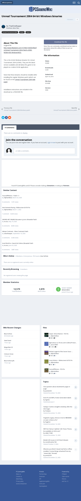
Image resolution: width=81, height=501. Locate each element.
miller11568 (48, 433)
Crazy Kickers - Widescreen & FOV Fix (60, 360)
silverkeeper (8, 233)
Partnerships (43, 474)
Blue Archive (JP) (9, 361)
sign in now (51, 142)
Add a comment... (23, 151)
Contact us (19, 476)
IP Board (64, 474)
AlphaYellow (8, 198)
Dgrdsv (47, 400)
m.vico (6, 221)
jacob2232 (48, 391)
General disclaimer (21, 484)
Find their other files (12, 28)
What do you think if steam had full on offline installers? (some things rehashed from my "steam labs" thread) (57, 451)
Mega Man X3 (8, 347)
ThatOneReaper (15, 26)
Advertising (19, 479)
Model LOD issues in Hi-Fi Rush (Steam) (55, 440)
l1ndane (48, 411)
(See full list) (44, 256)
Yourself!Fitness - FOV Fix (57, 369)
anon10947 (54, 345)
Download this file (60, 42)
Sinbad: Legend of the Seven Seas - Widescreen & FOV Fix (60, 352)
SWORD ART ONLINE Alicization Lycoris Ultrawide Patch (19, 219)
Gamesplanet (43, 486)
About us (18, 474)
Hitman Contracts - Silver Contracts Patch (15, 231)
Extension (42, 476)
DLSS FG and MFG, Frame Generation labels (57, 398)
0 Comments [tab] (9, 128)
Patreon (66, 185)
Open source (65, 476)
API (40, 479)
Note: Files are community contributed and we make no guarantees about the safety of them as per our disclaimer (60, 48)
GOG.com (42, 484)
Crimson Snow (8, 354)
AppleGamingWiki (44, 481)
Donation (50, 185)
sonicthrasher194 (50, 442)
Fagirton (47, 422)
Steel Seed (7, 340)
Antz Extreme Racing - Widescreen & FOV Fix (16, 207)
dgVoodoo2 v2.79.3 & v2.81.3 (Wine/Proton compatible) (62, 343)
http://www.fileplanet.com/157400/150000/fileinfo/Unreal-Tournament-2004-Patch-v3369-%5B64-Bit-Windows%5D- (20, 50)
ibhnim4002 (66, 290)
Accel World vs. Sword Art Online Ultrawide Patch (17, 243)
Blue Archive (8, 334)
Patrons (64, 479)
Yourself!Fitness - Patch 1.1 (10, 196)
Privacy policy (20, 481)
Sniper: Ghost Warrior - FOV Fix (58, 334)
